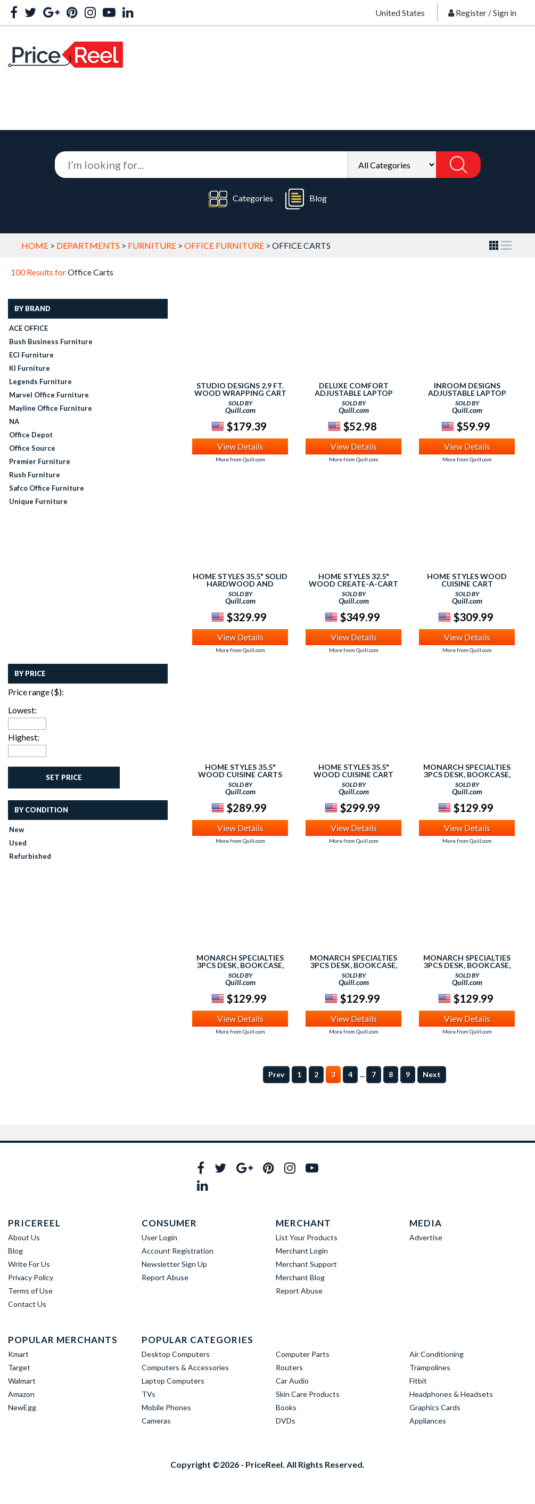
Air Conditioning (436, 1354)
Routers (289, 1367)
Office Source (32, 448)
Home (34, 245)
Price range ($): (36, 692)
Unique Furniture (38, 501)
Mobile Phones (166, 1407)
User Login (159, 1237)
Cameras (156, 1420)
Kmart (18, 1354)
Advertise (425, 1237)
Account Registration (177, 1250)
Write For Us (29, 1264)
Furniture (152, 245)
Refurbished (30, 856)
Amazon (21, 1394)
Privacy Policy (30, 1277)
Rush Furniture (34, 474)
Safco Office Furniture (46, 488)
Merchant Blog (300, 1277)
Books (286, 1407)
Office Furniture (224, 245)
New (16, 829)
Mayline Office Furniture (50, 408)
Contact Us (27, 1303)
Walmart (22, 1380)
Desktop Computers (176, 1354)
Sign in (504, 12)
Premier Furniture (39, 461)
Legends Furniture (40, 381)
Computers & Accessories (185, 1367)
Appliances (427, 1420)
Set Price (64, 777)
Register (471, 12)
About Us (24, 1237)
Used (18, 843)
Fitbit (418, 1380)
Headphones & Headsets (451, 1394)
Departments (88, 245)
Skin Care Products (308, 1394)
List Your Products (307, 1237)
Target (19, 1367)
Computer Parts (303, 1354)
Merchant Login (302, 1250)
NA (14, 421)
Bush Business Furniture (51, 341)
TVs (148, 1394)
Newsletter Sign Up (174, 1264)
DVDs (285, 1420)
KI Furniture (29, 368)
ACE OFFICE (28, 328)
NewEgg (22, 1407)
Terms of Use (30, 1290)
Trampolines (429, 1367)
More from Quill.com (240, 459)
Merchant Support (306, 1264)
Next (432, 1074)
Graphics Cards (434, 1407)
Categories (241, 199)
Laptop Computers (173, 1380)
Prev (276, 1074)
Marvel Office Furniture (49, 395)
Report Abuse (165, 1277)
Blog (306, 199)
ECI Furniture (31, 355)
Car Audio (292, 1380)
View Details (240, 446)
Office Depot (31, 434)
